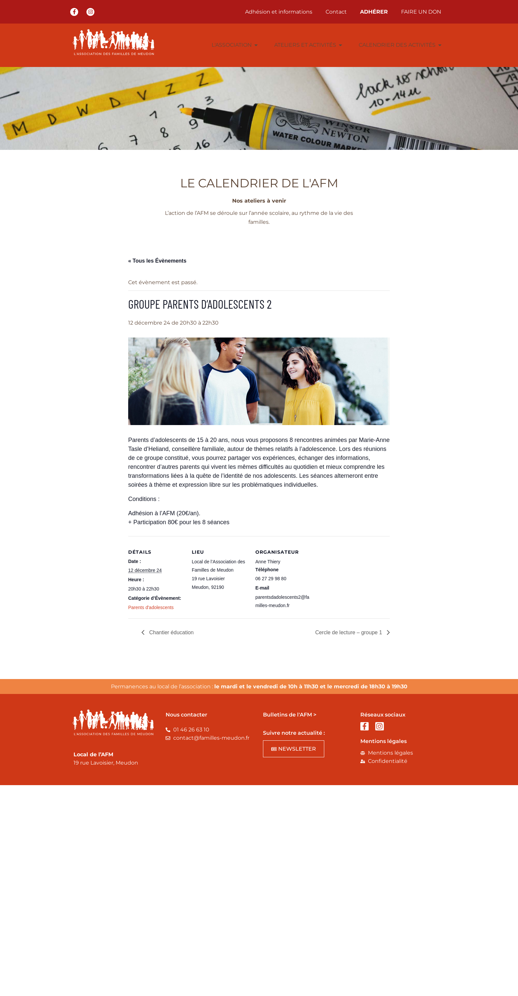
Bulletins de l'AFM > (289, 715)
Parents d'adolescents (151, 607)
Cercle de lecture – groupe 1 (349, 632)
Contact (336, 12)
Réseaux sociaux (382, 715)
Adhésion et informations (278, 12)
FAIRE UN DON (421, 12)
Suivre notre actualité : (294, 733)
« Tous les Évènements (157, 261)
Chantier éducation (171, 632)
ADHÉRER (374, 12)
